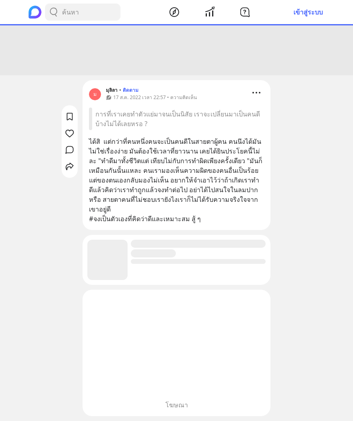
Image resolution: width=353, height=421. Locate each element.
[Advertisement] (176, 50)
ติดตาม (130, 90)
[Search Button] (53, 12)
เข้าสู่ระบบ (308, 12)
